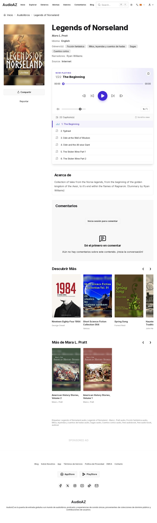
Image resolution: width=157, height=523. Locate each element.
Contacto (119, 464)
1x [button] (145, 109)
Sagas (133, 46)
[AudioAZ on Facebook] (60, 485)
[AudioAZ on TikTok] (89, 485)
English (65, 40)
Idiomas (55, 5)
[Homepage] (10, 5)
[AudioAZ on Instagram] (74, 485)
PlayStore (89, 474)
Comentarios (80, 5)
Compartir (24, 92)
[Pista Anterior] (84, 96)
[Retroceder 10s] (92, 96)
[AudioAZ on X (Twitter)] (67, 485)
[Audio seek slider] (102, 84)
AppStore (67, 474)
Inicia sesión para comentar (103, 221)
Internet (66, 61)
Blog (92, 5)
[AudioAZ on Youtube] (82, 485)
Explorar (33, 5)
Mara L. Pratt (60, 35)
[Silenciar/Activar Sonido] (58, 109)
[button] (140, 4)
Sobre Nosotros (48, 464)
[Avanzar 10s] (113, 96)
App (59, 464)
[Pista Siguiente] (121, 96)
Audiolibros (23, 15)
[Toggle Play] (102, 96)
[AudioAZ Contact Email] (96, 485)
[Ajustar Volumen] (74, 109)
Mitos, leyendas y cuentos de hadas (107, 46)
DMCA (109, 464)
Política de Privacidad (94, 464)
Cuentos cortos (61, 51)
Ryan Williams (74, 55)
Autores (67, 5)
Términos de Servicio (73, 464)
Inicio (22, 5)
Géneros (44, 5)
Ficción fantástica (75, 46)
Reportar (24, 101)
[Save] (148, 73)
